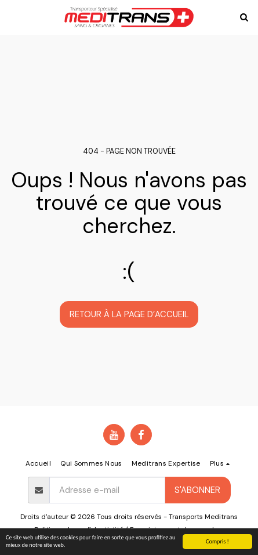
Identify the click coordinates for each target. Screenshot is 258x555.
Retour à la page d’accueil (129, 314)
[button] (13, 16)
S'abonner (197, 490)
